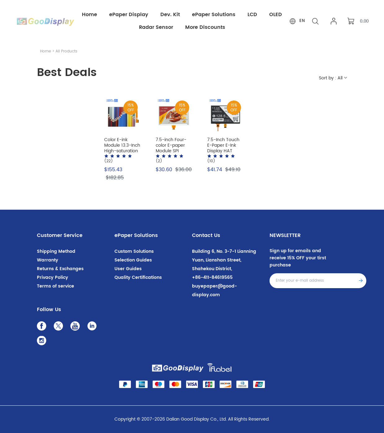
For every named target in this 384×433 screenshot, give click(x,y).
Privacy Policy (52, 277)
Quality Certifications (138, 277)
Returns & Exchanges (60, 268)
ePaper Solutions (136, 235)
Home (45, 51)
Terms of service (55, 286)
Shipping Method (56, 251)
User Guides (128, 268)
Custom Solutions (134, 251)
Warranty (47, 260)
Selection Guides (133, 260)
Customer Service (60, 235)
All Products (66, 51)
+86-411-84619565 (212, 277)
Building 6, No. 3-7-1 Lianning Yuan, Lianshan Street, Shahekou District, (224, 260)
